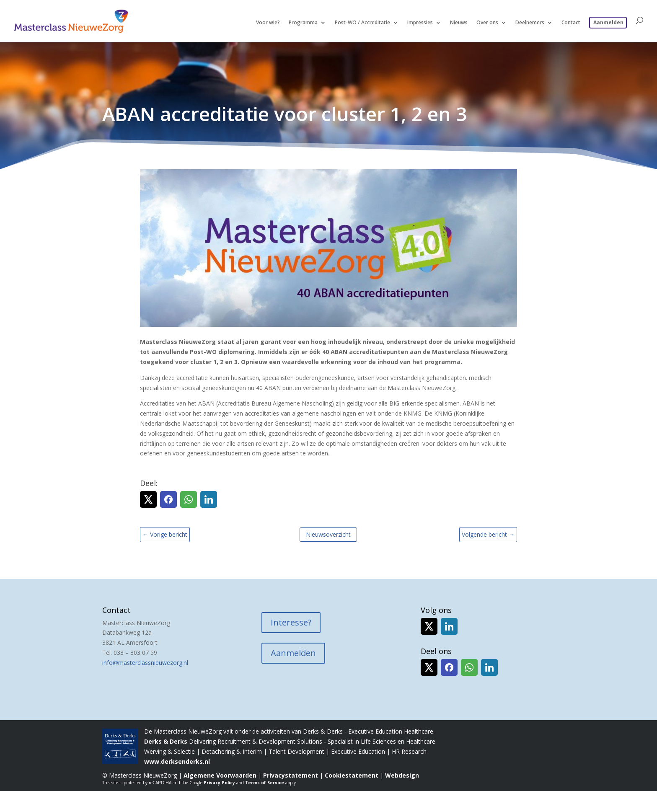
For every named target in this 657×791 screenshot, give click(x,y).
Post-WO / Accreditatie (362, 23)
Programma (303, 23)
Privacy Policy (219, 783)
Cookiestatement (351, 775)
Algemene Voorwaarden (220, 775)
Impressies (420, 23)
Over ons (487, 23)
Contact (570, 23)
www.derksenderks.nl (177, 761)
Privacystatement (290, 775)
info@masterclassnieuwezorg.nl (145, 663)
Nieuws (459, 23)
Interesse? (291, 622)
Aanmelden (608, 23)
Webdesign (402, 775)
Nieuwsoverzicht (328, 534)
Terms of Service (264, 783)
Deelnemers (529, 23)
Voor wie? (268, 23)
